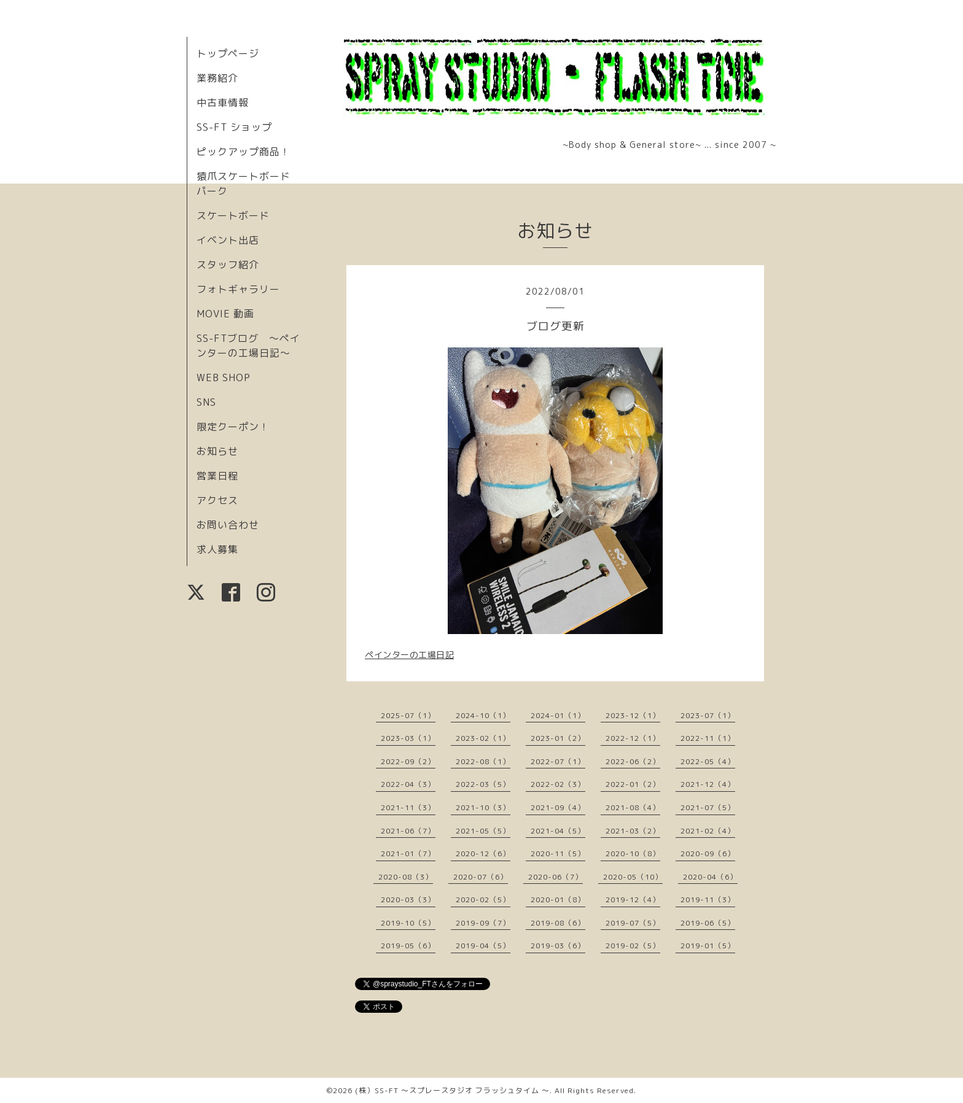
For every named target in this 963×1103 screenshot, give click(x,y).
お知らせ (217, 451)
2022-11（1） (707, 738)
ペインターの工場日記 (409, 654)
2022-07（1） (558, 761)
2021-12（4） (707, 784)
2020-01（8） (558, 899)
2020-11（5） (558, 853)
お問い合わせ (228, 525)
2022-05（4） (707, 761)
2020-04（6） (710, 877)
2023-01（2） (558, 738)
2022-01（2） (633, 784)
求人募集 (217, 549)
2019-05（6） (408, 945)
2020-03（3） (408, 899)
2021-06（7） (408, 831)
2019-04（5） (483, 945)
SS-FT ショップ (234, 127)
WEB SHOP (224, 377)
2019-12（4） (633, 899)
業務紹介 (217, 78)
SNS (206, 402)
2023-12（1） (633, 715)
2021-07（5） (707, 807)
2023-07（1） (707, 715)
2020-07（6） (480, 877)
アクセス (217, 500)
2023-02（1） (483, 738)
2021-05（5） (483, 831)
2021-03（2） (633, 831)
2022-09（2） (408, 761)
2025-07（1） (408, 715)
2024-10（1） (483, 715)
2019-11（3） (707, 899)
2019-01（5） (707, 945)
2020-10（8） (633, 853)
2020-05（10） (633, 877)
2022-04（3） (408, 784)
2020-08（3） (405, 877)
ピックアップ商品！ (243, 151)
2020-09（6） (707, 853)
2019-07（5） (633, 923)
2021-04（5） (558, 831)
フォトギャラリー (238, 289)
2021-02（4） (707, 831)
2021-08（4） (633, 807)
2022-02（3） (558, 784)
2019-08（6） (558, 923)
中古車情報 (223, 102)
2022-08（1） (483, 761)
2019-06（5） (707, 923)
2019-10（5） (408, 923)
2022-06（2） (633, 761)
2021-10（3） (483, 807)
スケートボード (233, 215)
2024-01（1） (558, 715)
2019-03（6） (558, 945)
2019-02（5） (633, 945)
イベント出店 (228, 240)
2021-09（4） (558, 807)
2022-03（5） (483, 784)
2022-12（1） (633, 738)
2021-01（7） (408, 853)
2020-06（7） (555, 877)
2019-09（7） (483, 923)
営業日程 (217, 475)
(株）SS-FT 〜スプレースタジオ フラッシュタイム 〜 (452, 1090)
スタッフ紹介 (228, 264)
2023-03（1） (408, 738)
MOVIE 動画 (225, 313)
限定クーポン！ (233, 426)
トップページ (228, 53)
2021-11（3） (408, 807)
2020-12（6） (483, 853)
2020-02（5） (483, 899)
